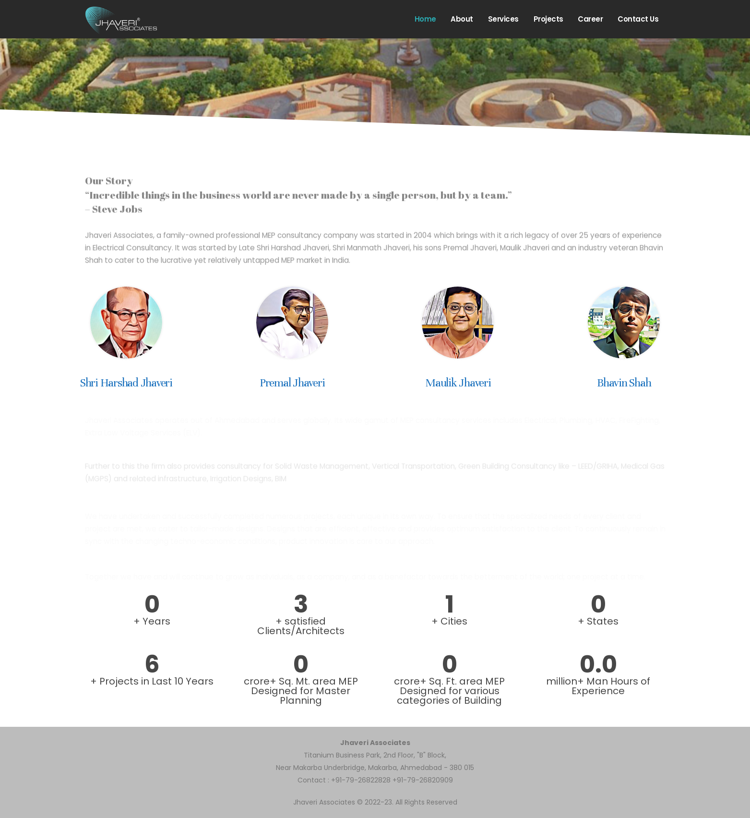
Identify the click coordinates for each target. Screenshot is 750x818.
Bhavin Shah (624, 383)
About (462, 19)
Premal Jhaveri (292, 383)
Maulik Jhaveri (458, 383)
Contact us (638, 19)
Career (590, 19)
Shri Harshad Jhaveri (126, 383)
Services (503, 19)
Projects (548, 19)
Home (425, 19)
